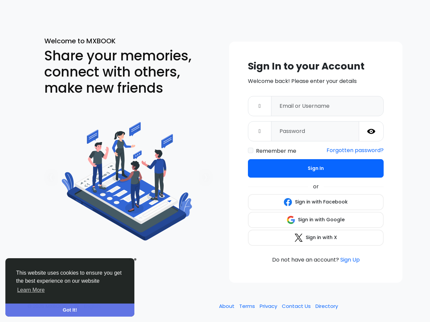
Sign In (316, 168)
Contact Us (297, 306)
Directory (326, 306)
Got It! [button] (70, 310)
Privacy (269, 306)
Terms (247, 306)
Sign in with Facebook (316, 202)
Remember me (276, 151)
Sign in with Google (316, 220)
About (227, 306)
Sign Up (350, 260)
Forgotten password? (355, 150)
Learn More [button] (31, 290)
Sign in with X (316, 238)
